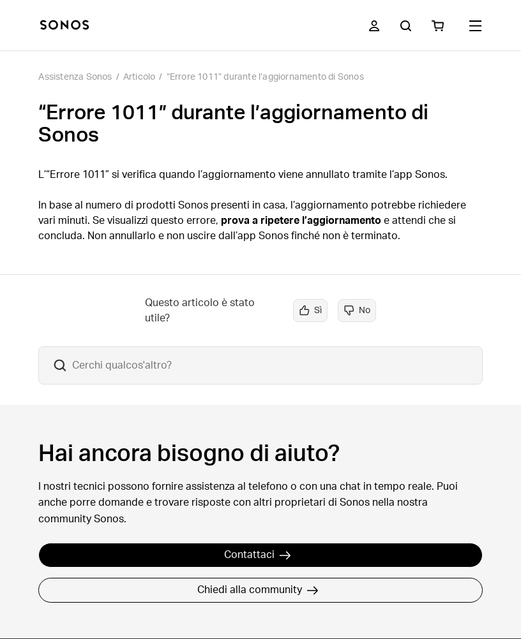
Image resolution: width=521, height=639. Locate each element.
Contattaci (257, 555)
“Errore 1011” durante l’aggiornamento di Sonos (265, 77)
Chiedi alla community (258, 590)
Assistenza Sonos (75, 77)
